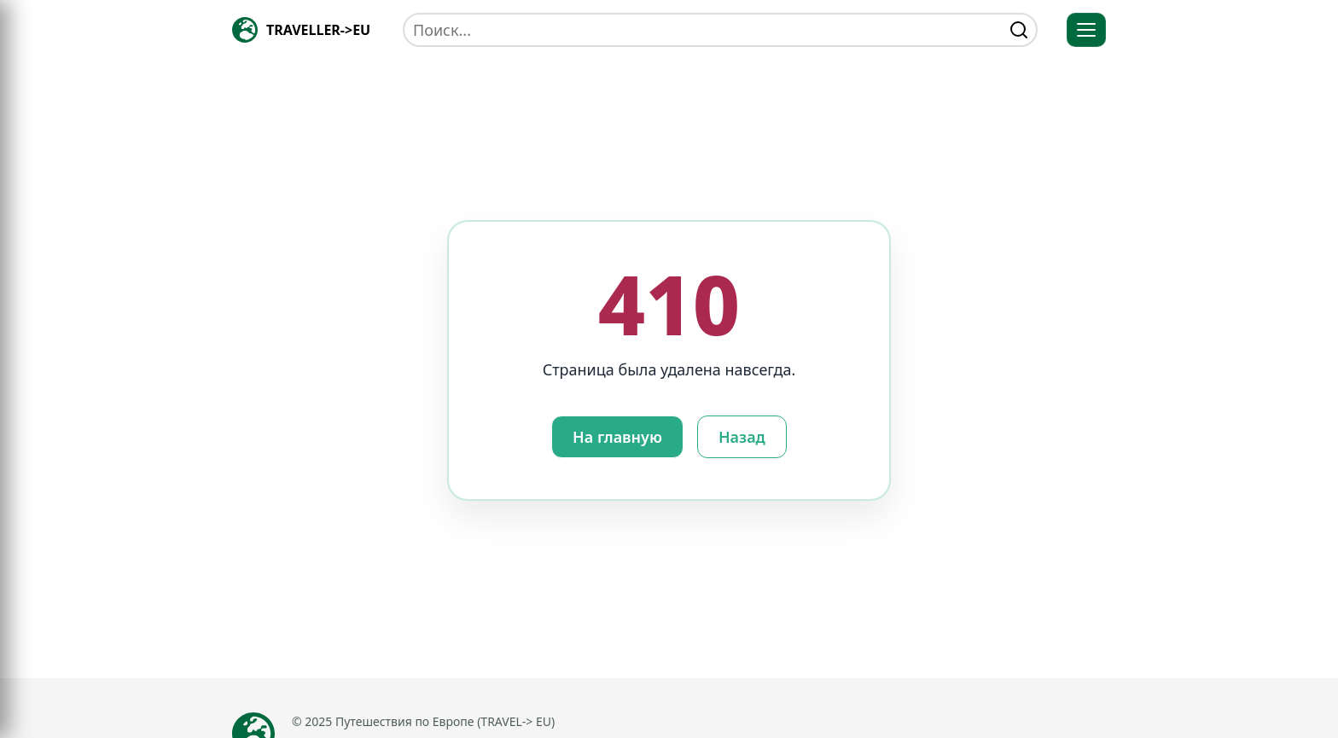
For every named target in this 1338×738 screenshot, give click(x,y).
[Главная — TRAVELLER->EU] (301, 30)
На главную (617, 437)
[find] (1019, 30)
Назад (741, 437)
